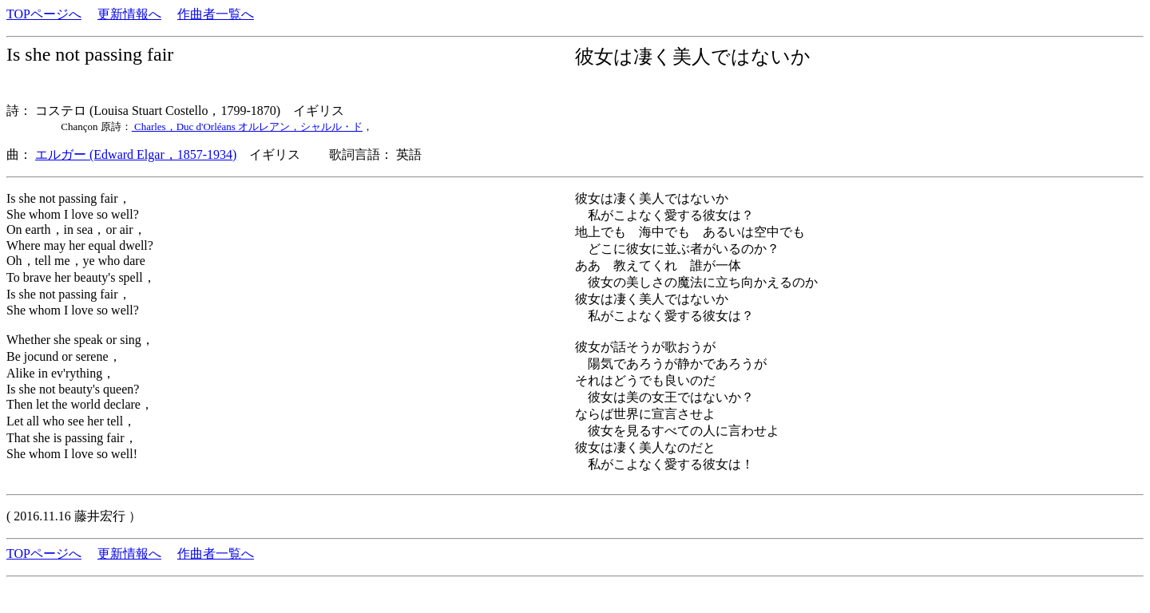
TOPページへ (43, 14)
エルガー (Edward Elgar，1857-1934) (135, 154)
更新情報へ (129, 14)
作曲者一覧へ (215, 14)
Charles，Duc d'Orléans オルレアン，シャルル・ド (247, 126)
